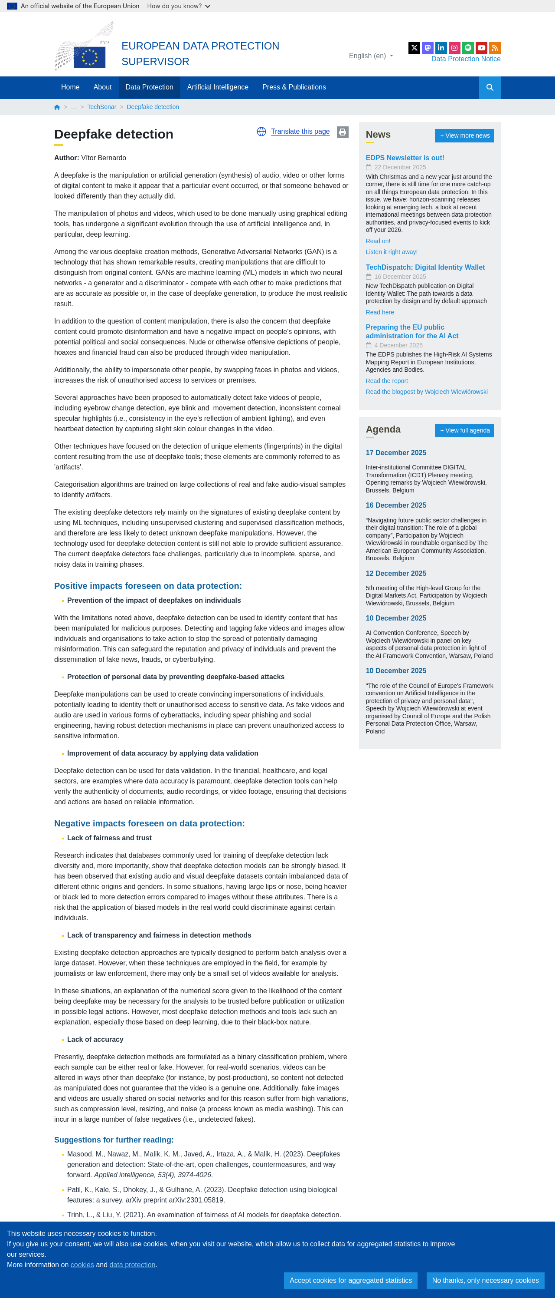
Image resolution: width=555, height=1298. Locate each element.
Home (70, 87)
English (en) (368, 55)
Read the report (387, 380)
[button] (261, 131)
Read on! (378, 241)
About (103, 87)
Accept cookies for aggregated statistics (351, 1280)
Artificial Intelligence (217, 87)
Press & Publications (294, 87)
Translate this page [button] (300, 131)
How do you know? (179, 6)
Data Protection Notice (466, 59)
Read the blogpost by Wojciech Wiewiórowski (427, 391)
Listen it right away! (392, 251)
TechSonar (101, 106)
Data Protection (149, 87)
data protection (133, 1264)
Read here (380, 312)
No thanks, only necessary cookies (485, 1280)
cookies (82, 1264)
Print (343, 132)
